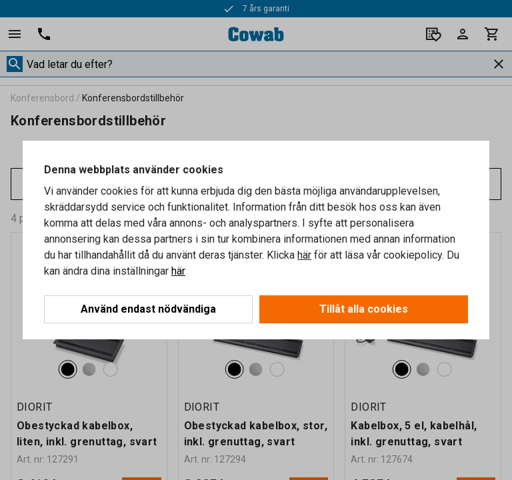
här (304, 255)
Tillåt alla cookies (363, 309)
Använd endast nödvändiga (148, 309)
